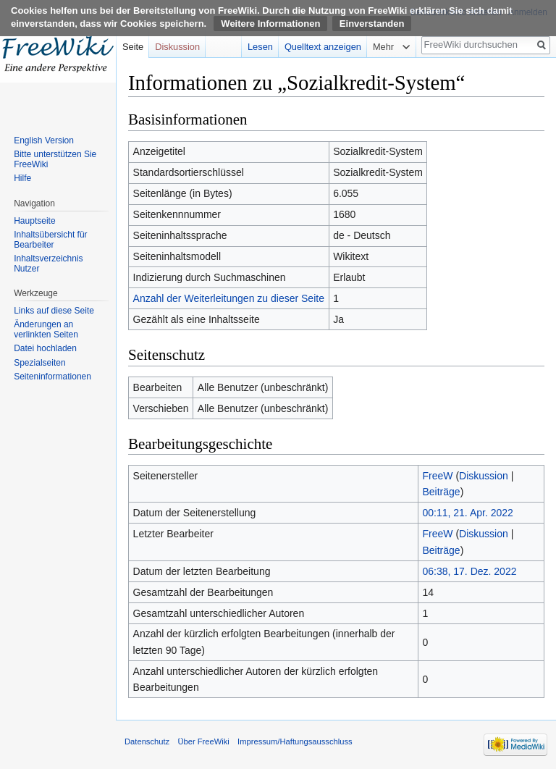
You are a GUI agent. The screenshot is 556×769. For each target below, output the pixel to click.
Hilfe (22, 178)
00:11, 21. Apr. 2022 (467, 512)
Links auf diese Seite (54, 311)
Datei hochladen (45, 348)
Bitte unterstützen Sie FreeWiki (55, 159)
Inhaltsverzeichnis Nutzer (48, 263)
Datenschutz (147, 741)
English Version (44, 140)
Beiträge (441, 491)
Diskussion (483, 476)
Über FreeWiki (203, 741)
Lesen (260, 46)
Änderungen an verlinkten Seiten (46, 329)
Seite (132, 46)
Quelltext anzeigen (323, 46)
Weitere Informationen (270, 23)
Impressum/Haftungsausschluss (295, 741)
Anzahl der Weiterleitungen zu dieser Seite (228, 298)
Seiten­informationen (52, 376)
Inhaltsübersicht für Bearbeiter (50, 240)
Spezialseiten (39, 363)
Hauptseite (34, 221)
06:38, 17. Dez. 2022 (469, 571)
